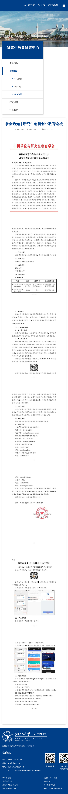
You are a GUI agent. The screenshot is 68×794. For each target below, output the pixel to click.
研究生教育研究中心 (20, 36)
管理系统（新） (8, 781)
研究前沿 (18, 87)
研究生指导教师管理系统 (53, 789)
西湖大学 (47, 781)
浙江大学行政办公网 (10, 785)
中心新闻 (18, 79)
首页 (7, 36)
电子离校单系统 (49, 785)
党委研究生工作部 (50, 778)
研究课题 (14, 102)
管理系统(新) (53, 5)
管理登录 (30, 746)
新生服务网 (6, 778)
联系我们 (14, 110)
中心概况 (14, 63)
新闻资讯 (35, 36)
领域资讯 (45, 36)
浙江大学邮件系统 (9, 789)
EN (38, 5)
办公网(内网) (29, 5)
